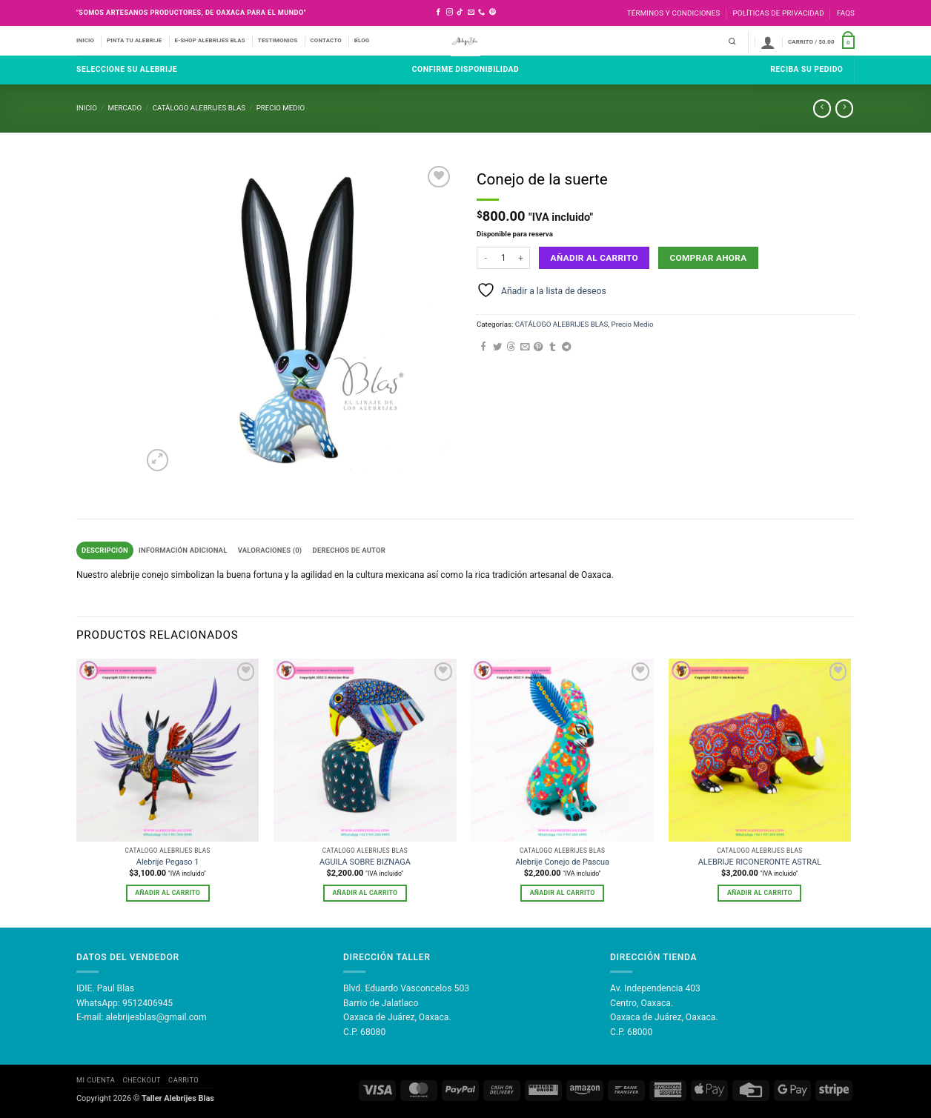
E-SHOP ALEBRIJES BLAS (209, 40)
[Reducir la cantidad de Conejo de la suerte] (485, 258)
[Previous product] (844, 108)
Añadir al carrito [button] (167, 892)
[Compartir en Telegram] (566, 347)
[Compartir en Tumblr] (552, 347)
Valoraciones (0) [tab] (275, 550)
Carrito (183, 1081)
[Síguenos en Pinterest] (492, 12)
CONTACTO (326, 40)
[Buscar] (732, 41)
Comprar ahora (707, 258)
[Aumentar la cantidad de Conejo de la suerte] (521, 258)
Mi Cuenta (95, 1081)
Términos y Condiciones (673, 13)
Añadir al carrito (594, 258)
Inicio (86, 108)
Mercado (124, 108)
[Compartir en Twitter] (497, 347)
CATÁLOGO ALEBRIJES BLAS (199, 108)
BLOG (362, 40)
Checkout (141, 1081)
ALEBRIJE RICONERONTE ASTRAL (759, 863)
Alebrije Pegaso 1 (167, 863)
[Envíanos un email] (471, 12)
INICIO (85, 40)
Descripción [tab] (105, 550)
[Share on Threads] (510, 347)
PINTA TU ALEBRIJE (134, 40)
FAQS (846, 13)
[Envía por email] (524, 347)
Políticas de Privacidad (778, 13)
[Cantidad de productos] (503, 258)
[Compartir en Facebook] (483, 347)
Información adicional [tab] (185, 550)
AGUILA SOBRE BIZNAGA (365, 863)
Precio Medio (280, 108)
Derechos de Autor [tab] (356, 550)
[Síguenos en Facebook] (438, 12)
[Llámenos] (481, 12)
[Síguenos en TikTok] (460, 12)
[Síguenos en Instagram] (449, 12)
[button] (768, 42)
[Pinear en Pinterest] (538, 347)
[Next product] (822, 108)
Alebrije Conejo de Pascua (562, 863)
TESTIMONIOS (278, 40)
